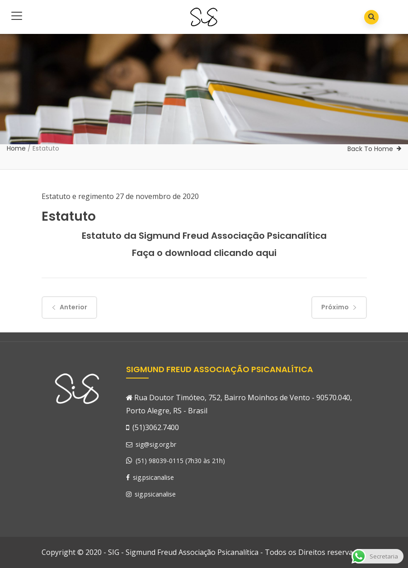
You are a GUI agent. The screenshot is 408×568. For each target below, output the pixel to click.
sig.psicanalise (150, 477)
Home (16, 148)
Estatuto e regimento (78, 196)
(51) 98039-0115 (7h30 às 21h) (180, 460)
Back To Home (370, 148)
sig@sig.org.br (151, 444)
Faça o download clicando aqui (204, 252)
